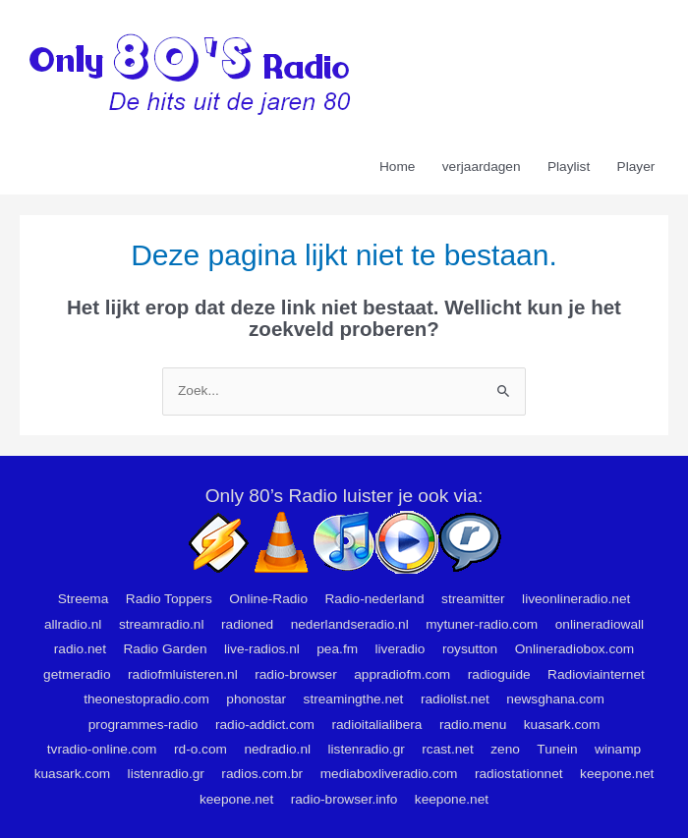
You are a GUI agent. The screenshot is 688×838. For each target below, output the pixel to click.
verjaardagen (481, 166)
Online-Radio (268, 598)
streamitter (473, 598)
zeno (505, 749)
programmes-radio (143, 724)
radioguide (499, 674)
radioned (247, 624)
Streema (83, 598)
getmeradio (76, 674)
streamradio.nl (161, 624)
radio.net (80, 649)
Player (636, 166)
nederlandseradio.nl (350, 624)
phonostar (256, 699)
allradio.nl (73, 624)
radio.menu (472, 724)
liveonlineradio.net (576, 598)
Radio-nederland (374, 598)
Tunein (557, 749)
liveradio (400, 649)
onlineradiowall (599, 624)
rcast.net (447, 749)
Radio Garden (164, 649)
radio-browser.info (344, 799)
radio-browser (296, 674)
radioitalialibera (376, 724)
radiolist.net (455, 699)
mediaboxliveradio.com (389, 773)
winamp (618, 749)
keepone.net (617, 773)
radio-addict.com (265, 724)
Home (397, 166)
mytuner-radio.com (482, 624)
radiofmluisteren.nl (183, 674)
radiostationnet (519, 773)
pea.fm (337, 649)
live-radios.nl (262, 649)
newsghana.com (555, 699)
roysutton (469, 649)
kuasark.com (562, 724)
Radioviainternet (596, 674)
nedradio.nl (277, 749)
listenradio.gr (366, 749)
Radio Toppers (169, 598)
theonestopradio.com (146, 699)
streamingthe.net (354, 699)
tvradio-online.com (102, 749)
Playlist (568, 166)
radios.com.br (262, 773)
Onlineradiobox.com (575, 649)
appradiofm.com (402, 674)
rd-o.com (200, 749)
